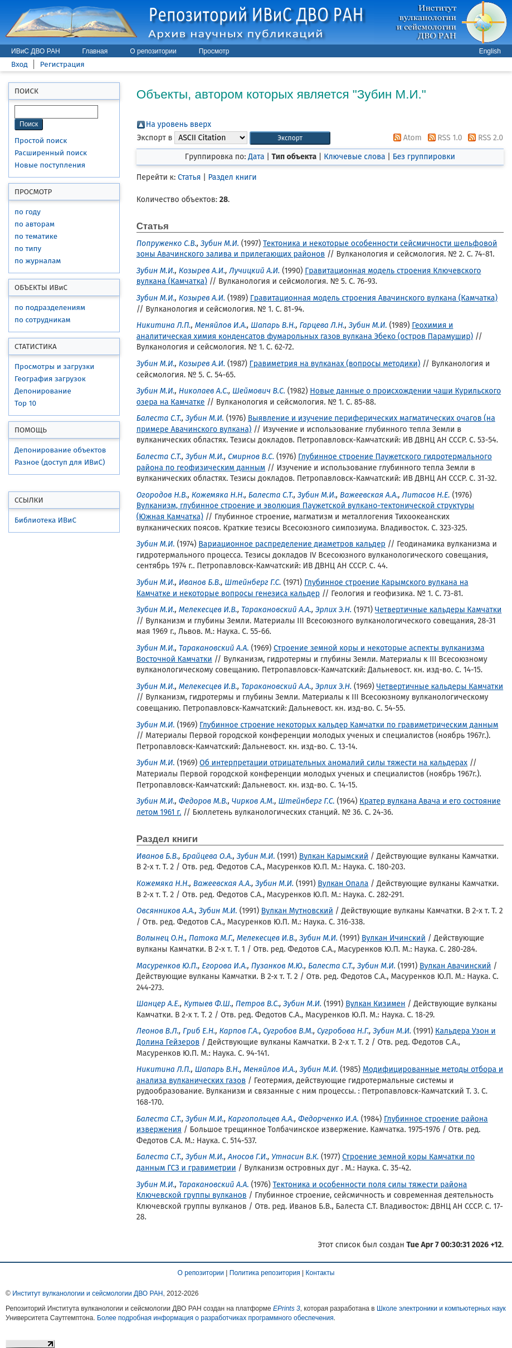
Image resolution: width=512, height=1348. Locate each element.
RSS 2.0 (483, 137)
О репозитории (153, 51)
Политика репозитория (265, 1273)
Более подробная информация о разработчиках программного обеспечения (215, 1318)
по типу (27, 248)
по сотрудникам (42, 319)
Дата (256, 156)
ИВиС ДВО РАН (35, 51)
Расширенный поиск (50, 153)
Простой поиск (40, 140)
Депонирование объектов (60, 450)
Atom (405, 137)
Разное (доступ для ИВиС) (59, 462)
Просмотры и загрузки (54, 366)
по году (27, 212)
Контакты (320, 1273)
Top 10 (25, 403)
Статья (189, 177)
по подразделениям (49, 307)
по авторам (34, 224)
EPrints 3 (286, 1308)
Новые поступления (49, 165)
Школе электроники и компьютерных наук (441, 1308)
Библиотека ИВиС (45, 520)
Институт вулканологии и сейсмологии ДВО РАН (87, 1293)
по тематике (35, 236)
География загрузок (50, 378)
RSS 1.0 (443, 137)
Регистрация (62, 64)
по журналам (37, 260)
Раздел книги (232, 177)
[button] (290, 138)
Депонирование (42, 391)
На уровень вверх (178, 124)
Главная (95, 51)
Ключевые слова (354, 156)
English (490, 51)
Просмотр (214, 51)
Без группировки (424, 156)
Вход (19, 64)
